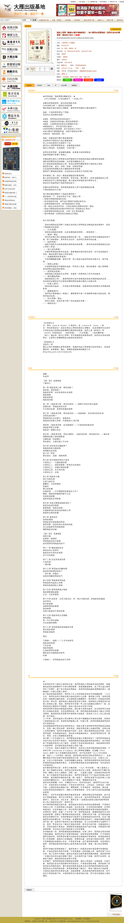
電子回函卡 (103, 1)
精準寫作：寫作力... (11, 177)
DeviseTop (96, 921)
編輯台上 (101, 20)
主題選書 (68, 20)
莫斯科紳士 (8, 174)
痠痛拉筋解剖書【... (11, 193)
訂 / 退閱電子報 (92, 1)
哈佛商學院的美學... (11, 181)
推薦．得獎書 (56, 20)
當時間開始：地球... (11, 208)
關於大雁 (110, 20)
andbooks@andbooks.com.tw (76, 921)
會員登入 (73, 1)
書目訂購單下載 (89, 20)
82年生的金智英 (10, 189)
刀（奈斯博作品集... (11, 196)
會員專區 (77, 20)
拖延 (80, 77)
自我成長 (66, 77)
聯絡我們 (120, 20)
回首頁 (122, 1)
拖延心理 (87, 77)
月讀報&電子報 (44, 20)
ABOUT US (113, 1)
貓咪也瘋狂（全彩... (11, 185)
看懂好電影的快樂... (11, 204)
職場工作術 (74, 77)
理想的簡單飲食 (10, 200)
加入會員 (82, 1)
